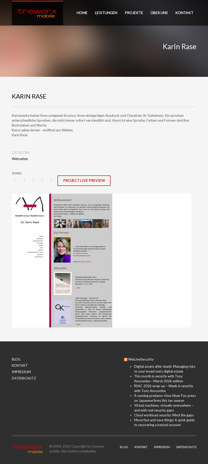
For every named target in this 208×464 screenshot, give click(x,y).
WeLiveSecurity (141, 359)
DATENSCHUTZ (24, 378)
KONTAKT (20, 365)
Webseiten (20, 159)
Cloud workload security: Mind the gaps (164, 415)
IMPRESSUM (21, 372)
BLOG (16, 359)
